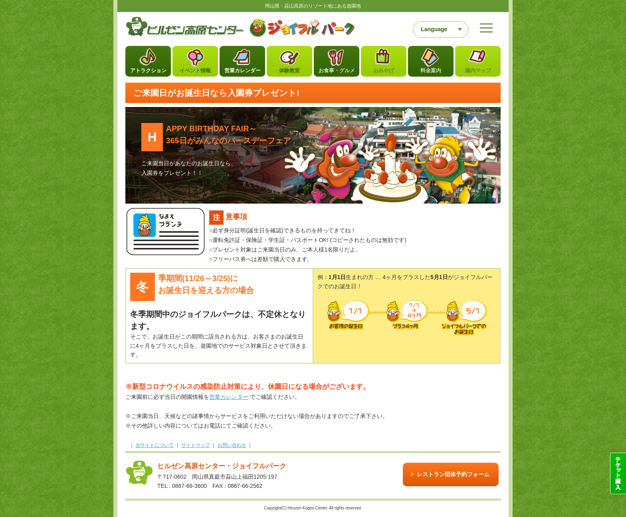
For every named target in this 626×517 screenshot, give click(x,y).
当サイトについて (154, 447)
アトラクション (148, 72)
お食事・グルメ (337, 72)
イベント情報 (195, 72)
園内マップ (478, 72)
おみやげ (383, 72)
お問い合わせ (232, 447)
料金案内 (430, 72)
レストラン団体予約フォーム (453, 476)
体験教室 (289, 72)
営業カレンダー (242, 72)
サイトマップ (195, 447)
